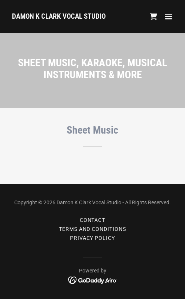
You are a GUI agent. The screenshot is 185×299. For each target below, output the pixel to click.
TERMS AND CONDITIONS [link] (93, 229)
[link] (59, 16)
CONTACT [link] (93, 220)
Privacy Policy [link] (92, 238)
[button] (168, 16)
